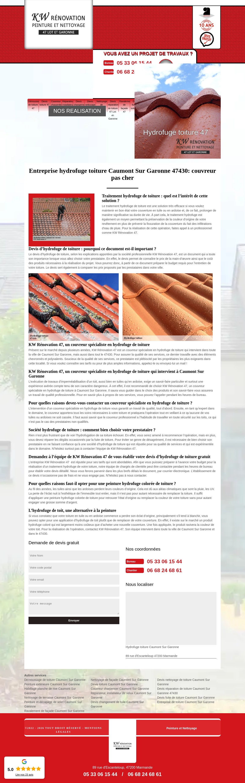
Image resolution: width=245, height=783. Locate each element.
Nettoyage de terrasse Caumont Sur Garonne (54, 696)
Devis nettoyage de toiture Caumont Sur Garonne (183, 681)
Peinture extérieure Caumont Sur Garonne (52, 683)
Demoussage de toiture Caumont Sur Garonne (55, 679)
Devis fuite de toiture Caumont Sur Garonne (186, 696)
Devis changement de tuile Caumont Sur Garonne (117, 703)
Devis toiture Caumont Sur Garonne (114, 683)
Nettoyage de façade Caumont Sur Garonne (120, 679)
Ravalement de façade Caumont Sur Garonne (54, 710)
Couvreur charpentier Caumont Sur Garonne (120, 688)
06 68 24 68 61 (168, 569)
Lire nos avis (24, 774)
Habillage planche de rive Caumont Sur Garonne (50, 690)
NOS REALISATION (77, 111)
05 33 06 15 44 (143, 62)
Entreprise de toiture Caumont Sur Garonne (185, 701)
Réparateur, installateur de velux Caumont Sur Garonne (121, 694)
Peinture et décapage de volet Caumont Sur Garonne (53, 703)
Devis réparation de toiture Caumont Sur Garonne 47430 (183, 690)
